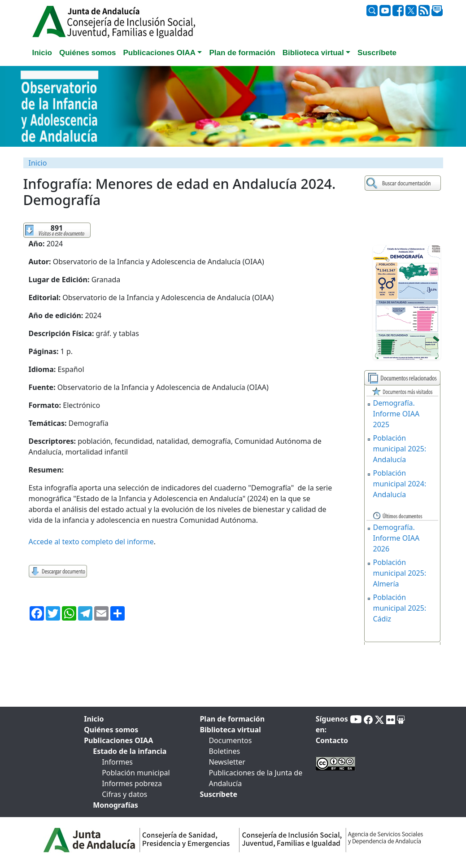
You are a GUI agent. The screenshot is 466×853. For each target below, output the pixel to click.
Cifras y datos (124, 794)
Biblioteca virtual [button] (313, 52)
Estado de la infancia (129, 751)
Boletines (224, 751)
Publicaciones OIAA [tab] (118, 740)
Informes (117, 762)
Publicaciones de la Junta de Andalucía (255, 778)
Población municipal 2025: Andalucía (400, 448)
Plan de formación (232, 719)
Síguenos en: (332, 724)
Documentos (230, 740)
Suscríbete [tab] (376, 52)
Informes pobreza (132, 783)
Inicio (38, 163)
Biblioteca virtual (230, 730)
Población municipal (136, 773)
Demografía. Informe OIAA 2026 (396, 538)
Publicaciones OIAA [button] (159, 52)
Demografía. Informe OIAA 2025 (396, 413)
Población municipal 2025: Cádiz (400, 608)
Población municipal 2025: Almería (400, 573)
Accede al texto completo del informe (91, 542)
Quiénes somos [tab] (87, 52)
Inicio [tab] (42, 52)
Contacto (332, 740)
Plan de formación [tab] (242, 52)
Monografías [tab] (115, 805)
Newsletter (227, 762)
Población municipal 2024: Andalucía (400, 483)
